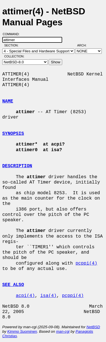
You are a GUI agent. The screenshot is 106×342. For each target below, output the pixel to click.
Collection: (14, 56)
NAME (7, 101)
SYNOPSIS (13, 134)
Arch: (84, 45)
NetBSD (93, 327)
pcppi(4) (86, 263)
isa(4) (48, 296)
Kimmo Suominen (22, 331)
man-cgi (62, 331)
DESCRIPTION (17, 166)
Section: (12, 45)
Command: (13, 34)
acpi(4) (25, 296)
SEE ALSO (13, 285)
